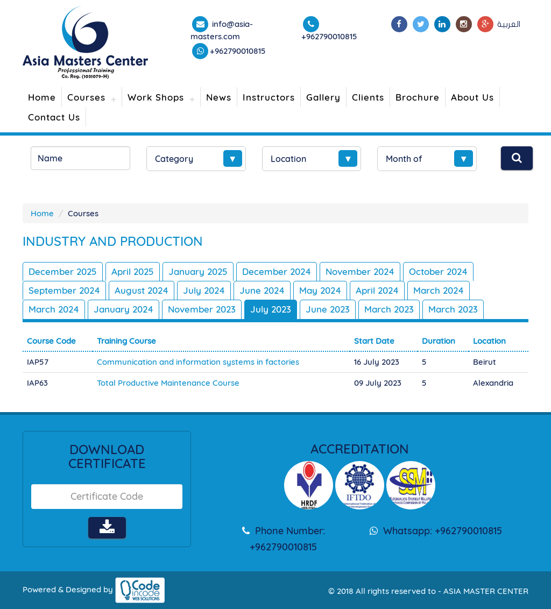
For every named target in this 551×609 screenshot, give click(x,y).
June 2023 (328, 309)
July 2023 (270, 309)
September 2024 (64, 290)
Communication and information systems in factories (198, 362)
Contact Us (54, 117)
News (218, 97)
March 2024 (438, 290)
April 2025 (132, 271)
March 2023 (389, 309)
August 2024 (141, 290)
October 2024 (438, 271)
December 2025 (63, 271)
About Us (472, 97)
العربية (508, 24)
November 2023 (202, 309)
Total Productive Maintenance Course (168, 383)
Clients (368, 97)
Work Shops (156, 97)
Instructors (269, 97)
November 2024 (360, 271)
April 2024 (377, 290)
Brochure (417, 97)
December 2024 (276, 271)
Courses (86, 97)
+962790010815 (238, 51)
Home (42, 97)
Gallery (323, 97)
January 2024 (123, 309)
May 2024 (320, 290)
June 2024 (262, 290)
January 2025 (198, 271)
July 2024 (204, 290)
